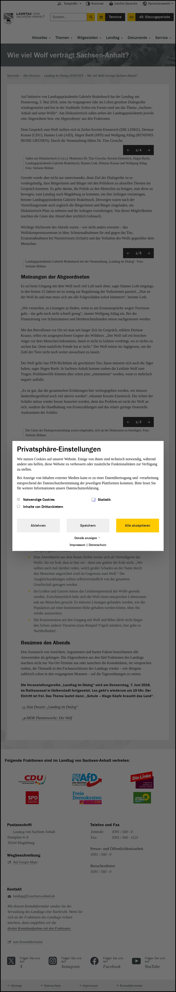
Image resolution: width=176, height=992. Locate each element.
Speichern (88, 525)
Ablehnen (38, 525)
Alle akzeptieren (137, 525)
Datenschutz (97, 545)
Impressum (77, 545)
